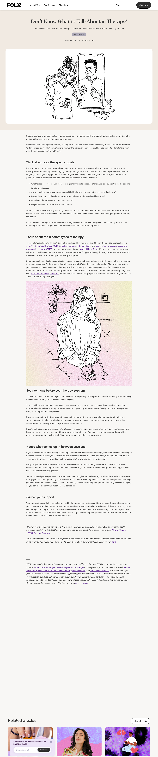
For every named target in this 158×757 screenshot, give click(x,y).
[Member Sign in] (119, 5)
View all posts (140, 721)
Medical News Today (89, 249)
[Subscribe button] (43, 750)
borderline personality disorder (45, 273)
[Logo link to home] (15, 5)
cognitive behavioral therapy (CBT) (42, 246)
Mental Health (79, 34)
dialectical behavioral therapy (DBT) (75, 246)
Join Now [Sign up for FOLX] (144, 5)
